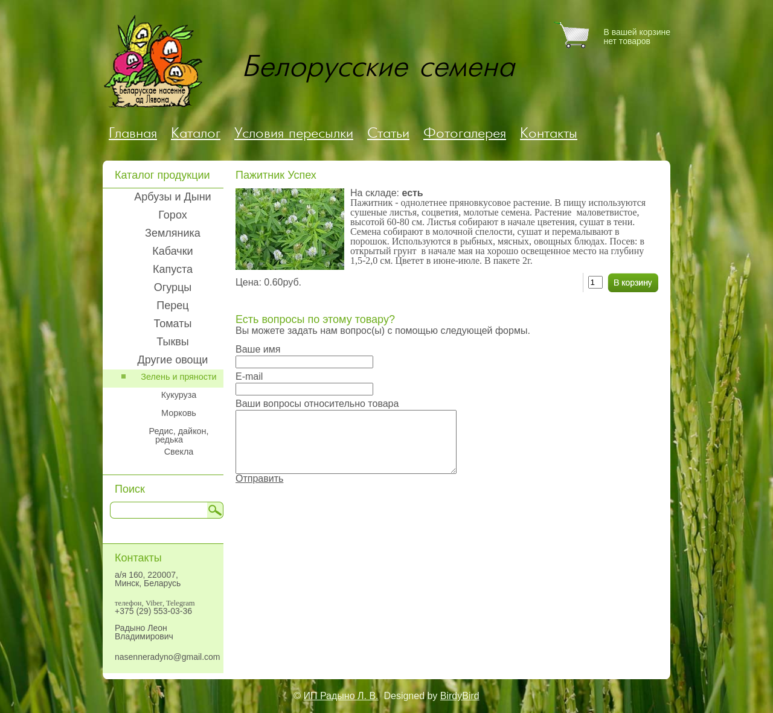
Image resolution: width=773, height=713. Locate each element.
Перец (172, 305)
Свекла (179, 451)
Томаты (173, 324)
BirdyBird (460, 696)
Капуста (173, 269)
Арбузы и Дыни (172, 197)
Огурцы (173, 287)
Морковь (178, 413)
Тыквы (172, 342)
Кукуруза (179, 395)
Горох (172, 215)
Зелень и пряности (178, 377)
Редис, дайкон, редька (178, 435)
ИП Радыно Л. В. (341, 696)
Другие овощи (173, 360)
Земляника (172, 233)
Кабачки (172, 251)
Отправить (259, 478)
